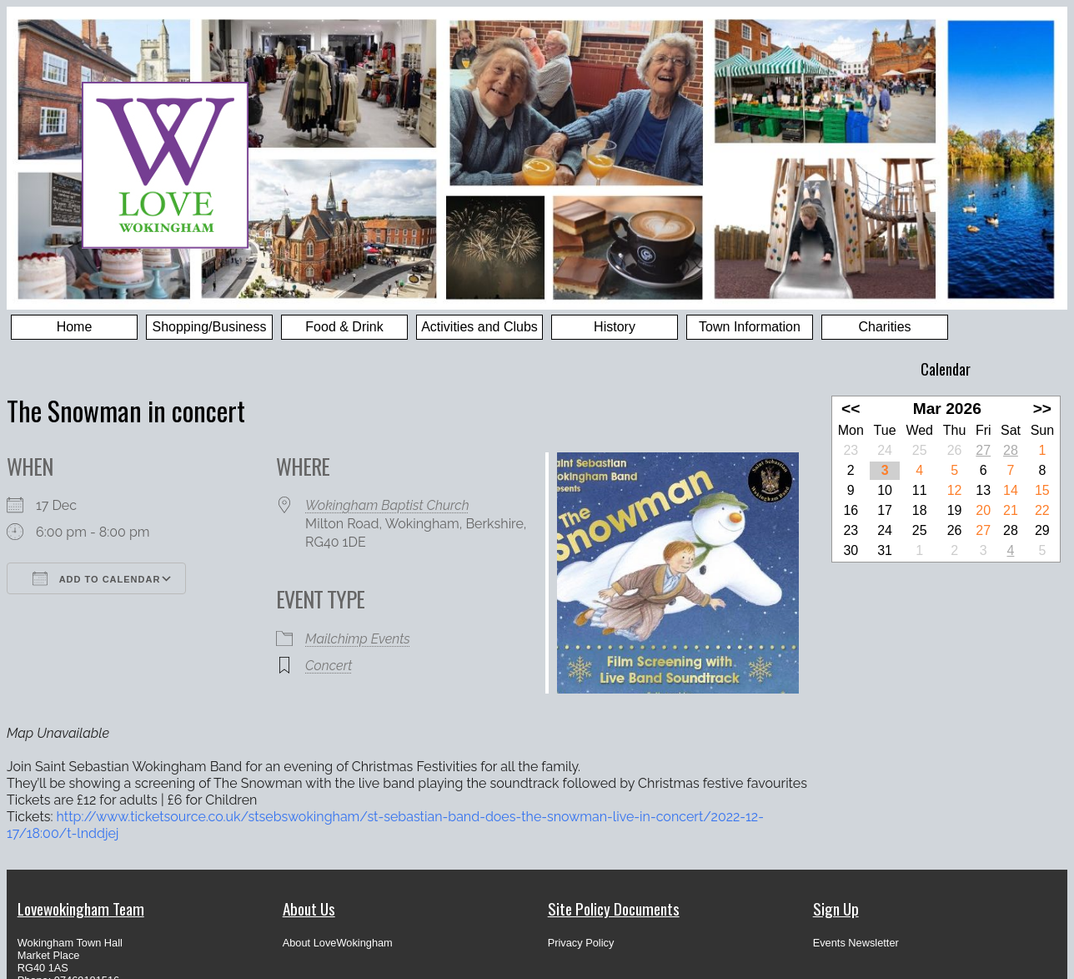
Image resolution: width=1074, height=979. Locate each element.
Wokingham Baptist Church (387, 505)
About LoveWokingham (338, 942)
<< (850, 408)
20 (983, 510)
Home (75, 327)
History (614, 327)
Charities (884, 327)
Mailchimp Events (357, 639)
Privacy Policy (581, 942)
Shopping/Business (210, 327)
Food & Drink (344, 327)
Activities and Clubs (479, 327)
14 (1010, 490)
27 (983, 450)
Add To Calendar (96, 578)
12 (954, 490)
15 (1042, 490)
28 (1010, 450)
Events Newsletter (856, 942)
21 (1010, 510)
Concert (328, 666)
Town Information (749, 327)
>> (1042, 408)
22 (1042, 510)
